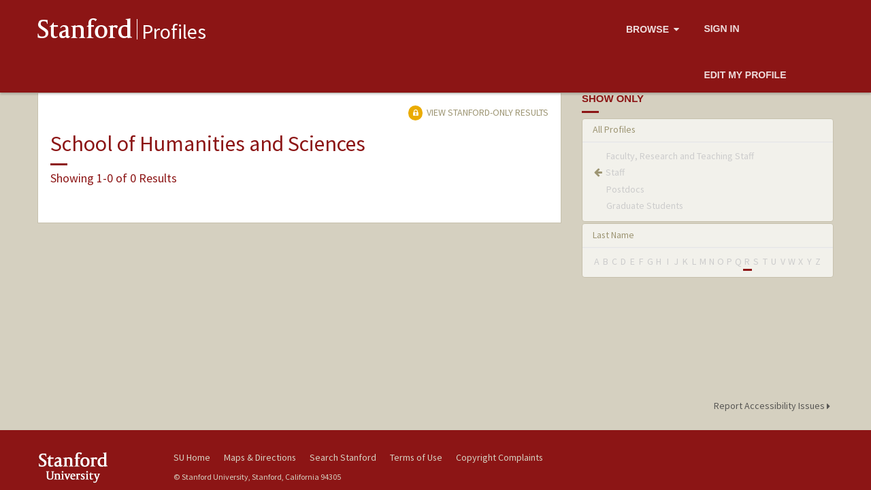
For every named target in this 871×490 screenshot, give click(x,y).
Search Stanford (343, 457)
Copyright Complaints (499, 457)
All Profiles (614, 129)
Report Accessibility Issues (774, 405)
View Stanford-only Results (478, 112)
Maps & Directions (260, 457)
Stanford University (95, 467)
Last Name (613, 235)
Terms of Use (416, 457)
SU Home (192, 457)
